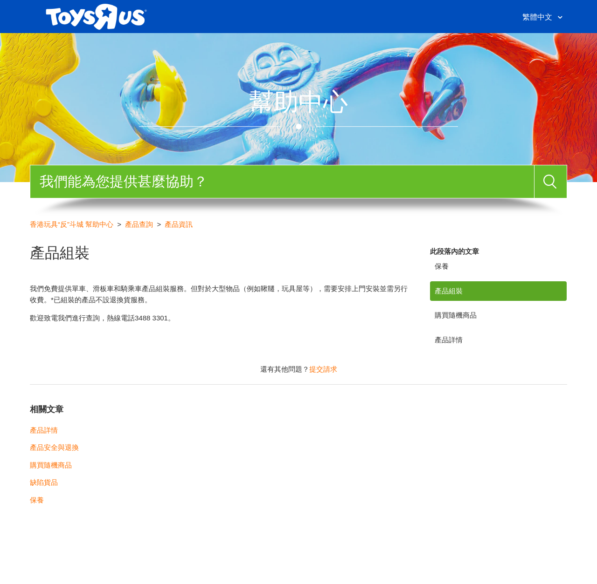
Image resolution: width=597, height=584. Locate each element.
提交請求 (323, 369)
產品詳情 (449, 340)
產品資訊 (179, 224)
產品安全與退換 (54, 447)
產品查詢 (139, 224)
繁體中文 (538, 17)
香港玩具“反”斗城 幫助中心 (71, 224)
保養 (442, 266)
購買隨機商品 (456, 315)
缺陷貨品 (44, 482)
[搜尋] (282, 181)
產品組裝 (449, 291)
